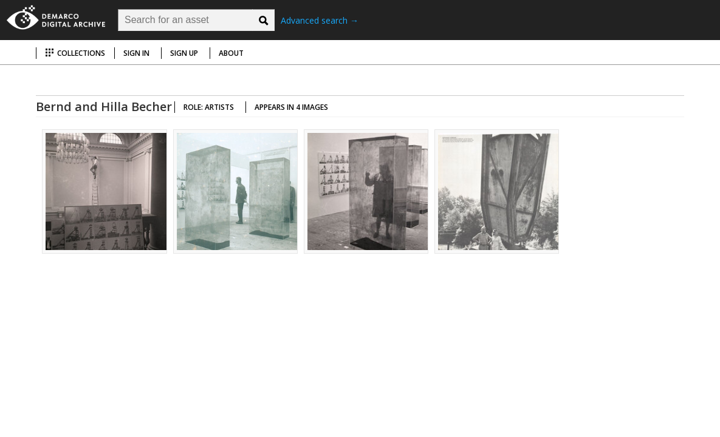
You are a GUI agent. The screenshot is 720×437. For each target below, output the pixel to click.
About (231, 53)
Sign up (184, 53)
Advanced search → (319, 20)
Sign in (136, 53)
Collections (75, 53)
